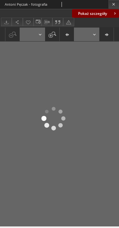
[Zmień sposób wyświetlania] (37, 22)
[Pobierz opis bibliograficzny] (47, 22)
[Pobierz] (6, 22)
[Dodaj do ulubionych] (28, 22)
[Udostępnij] (17, 22)
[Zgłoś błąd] (68, 22)
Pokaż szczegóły (97, 13)
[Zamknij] (114, 4)
